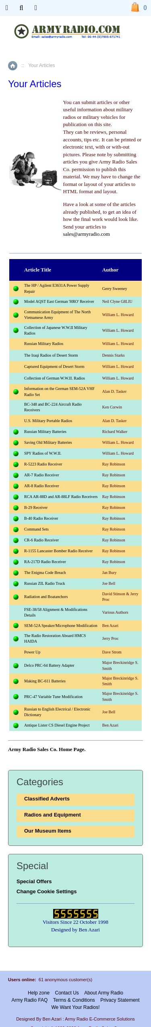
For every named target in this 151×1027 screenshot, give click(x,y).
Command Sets (36, 529)
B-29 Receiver (36, 507)
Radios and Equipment (52, 815)
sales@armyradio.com (86, 234)
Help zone (39, 993)
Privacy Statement (119, 1000)
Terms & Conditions (74, 1000)
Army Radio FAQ (29, 1000)
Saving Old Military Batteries (48, 442)
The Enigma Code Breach (45, 572)
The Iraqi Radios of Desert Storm (51, 355)
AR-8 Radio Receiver (41, 486)
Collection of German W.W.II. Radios (54, 378)
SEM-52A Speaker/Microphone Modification (60, 625)
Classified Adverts (47, 799)
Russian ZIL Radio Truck (44, 583)
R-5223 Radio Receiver (43, 464)
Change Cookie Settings (47, 891)
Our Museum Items (47, 831)
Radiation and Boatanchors (46, 596)
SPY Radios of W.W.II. (43, 453)
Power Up (32, 652)
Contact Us (67, 993)
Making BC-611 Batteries (45, 681)
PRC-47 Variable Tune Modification (53, 696)
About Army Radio (103, 993)
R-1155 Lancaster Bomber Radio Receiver (58, 551)
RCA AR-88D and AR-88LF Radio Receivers (61, 496)
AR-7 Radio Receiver (41, 475)
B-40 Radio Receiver (41, 518)
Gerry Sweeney (114, 288)
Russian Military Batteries (45, 431)
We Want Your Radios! (75, 1007)
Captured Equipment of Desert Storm (54, 366)
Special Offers (34, 881)
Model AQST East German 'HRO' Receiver (59, 301)
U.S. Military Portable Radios (48, 421)
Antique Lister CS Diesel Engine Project (56, 725)
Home (12, 65)
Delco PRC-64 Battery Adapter (49, 665)
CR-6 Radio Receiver (41, 540)
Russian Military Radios (43, 343)
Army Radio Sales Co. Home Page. (46, 749)
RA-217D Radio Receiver (45, 561)
